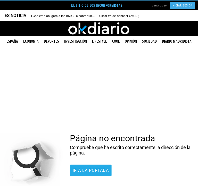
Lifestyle (99, 41)
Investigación (75, 41)
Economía (31, 41)
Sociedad (149, 41)
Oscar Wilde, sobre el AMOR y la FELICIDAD (129, 16)
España (12, 41)
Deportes (51, 41)
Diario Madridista (177, 41)
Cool (116, 41)
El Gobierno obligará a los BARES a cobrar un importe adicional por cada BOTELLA (86, 16)
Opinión (131, 41)
